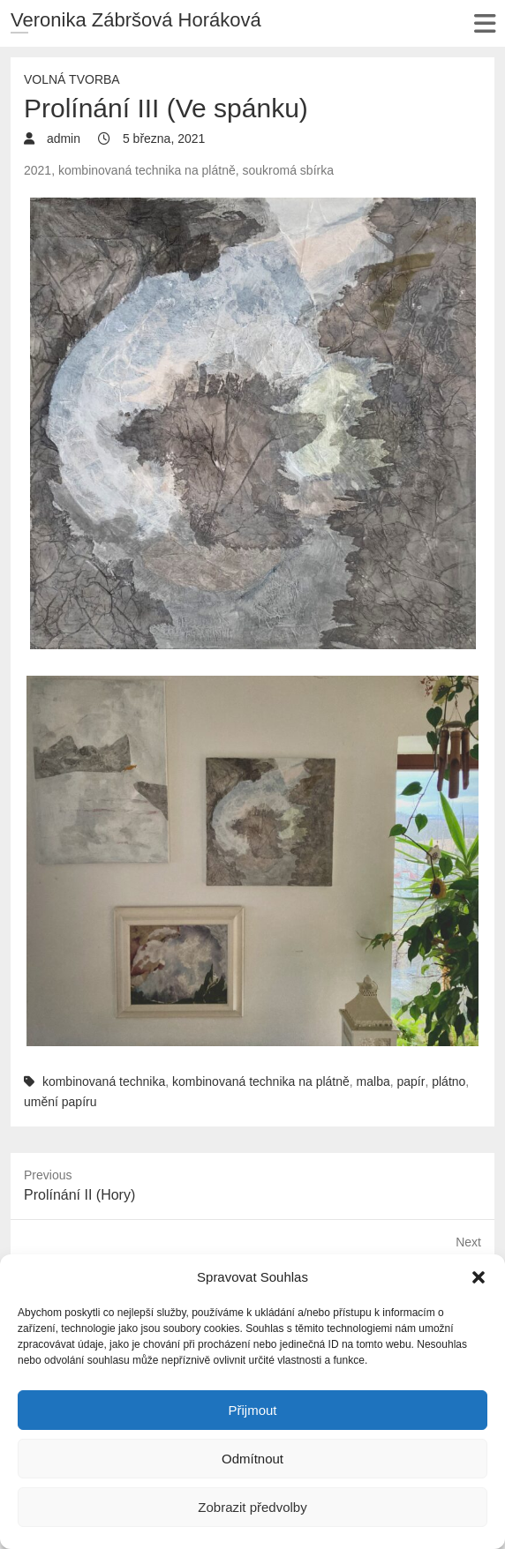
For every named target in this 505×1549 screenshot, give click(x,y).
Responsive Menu (484, 23)
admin (61, 138)
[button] (478, 1277)
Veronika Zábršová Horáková (136, 20)
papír (411, 1081)
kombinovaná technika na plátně (261, 1081)
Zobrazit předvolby (252, 1507)
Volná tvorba (72, 79)
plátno (448, 1081)
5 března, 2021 (162, 138)
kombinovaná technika (103, 1081)
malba (373, 1081)
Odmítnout (252, 1458)
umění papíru (60, 1102)
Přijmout (252, 1410)
